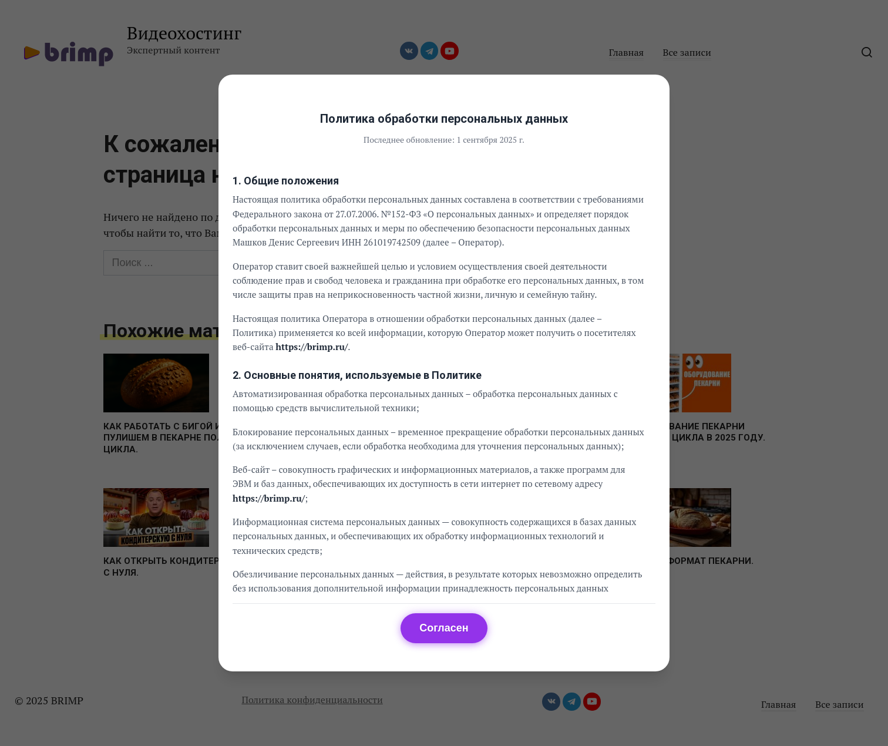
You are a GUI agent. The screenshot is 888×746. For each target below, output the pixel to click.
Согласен (443, 628)
